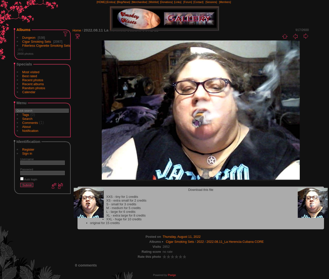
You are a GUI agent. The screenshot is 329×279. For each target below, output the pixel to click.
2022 (200, 242)
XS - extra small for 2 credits (126, 200)
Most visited (31, 72)
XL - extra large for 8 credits (126, 215)
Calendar (29, 92)
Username (27, 159)
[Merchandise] (139, 2)
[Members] (225, 2)
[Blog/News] (123, 2)
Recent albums (33, 84)
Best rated (29, 76)
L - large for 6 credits (121, 212)
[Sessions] (211, 2)
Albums (23, 29)
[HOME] (101, 2)
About (26, 127)
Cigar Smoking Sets (36, 41)
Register (28, 149)
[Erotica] (111, 2)
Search (27, 119)
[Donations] (166, 2)
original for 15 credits (105, 223)
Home (76, 30)
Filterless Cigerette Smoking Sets (46, 45)
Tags (25, 115)
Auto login (28, 179)
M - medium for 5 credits (123, 208)
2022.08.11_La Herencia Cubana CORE (235, 242)
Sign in (27, 153)
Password (26, 169)
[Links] (177, 2)
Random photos (33, 88)
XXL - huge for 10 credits (124, 219)
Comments (30, 123)
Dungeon (29, 37)
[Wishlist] (154, 2)
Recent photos (32, 80)
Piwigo (172, 275)
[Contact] (199, 2)
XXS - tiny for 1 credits (122, 197)
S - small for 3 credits (121, 204)
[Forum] (188, 2)
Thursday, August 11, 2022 (181, 237)
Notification (30, 131)
